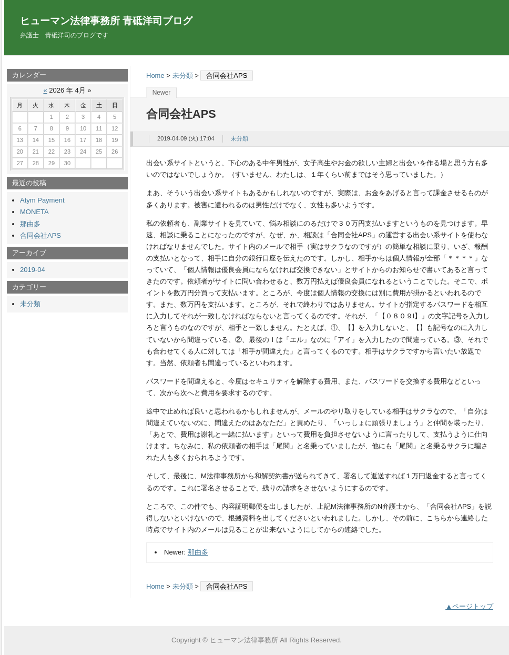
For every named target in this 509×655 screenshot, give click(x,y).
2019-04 (32, 270)
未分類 (182, 75)
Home (155, 75)
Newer (161, 92)
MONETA (34, 212)
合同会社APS (40, 235)
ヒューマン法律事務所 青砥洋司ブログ (106, 20)
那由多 (198, 552)
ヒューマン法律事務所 (244, 640)
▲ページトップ (469, 606)
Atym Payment (42, 200)
